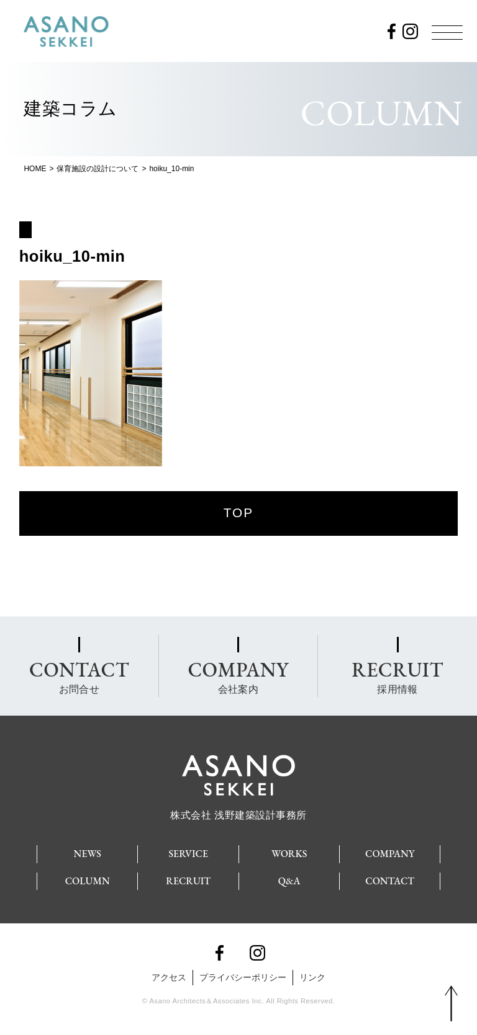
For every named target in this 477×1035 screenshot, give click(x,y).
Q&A (289, 880)
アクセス (169, 977)
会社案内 (238, 676)
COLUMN (87, 880)
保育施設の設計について (98, 168)
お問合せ (79, 676)
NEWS (87, 853)
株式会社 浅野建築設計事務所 (238, 810)
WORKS (289, 853)
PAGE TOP (451, 1004)
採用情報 (397, 676)
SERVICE (188, 853)
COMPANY (389, 853)
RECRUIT (188, 880)
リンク (312, 977)
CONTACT (389, 880)
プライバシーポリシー (242, 977)
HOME (35, 168)
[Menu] (447, 32)
